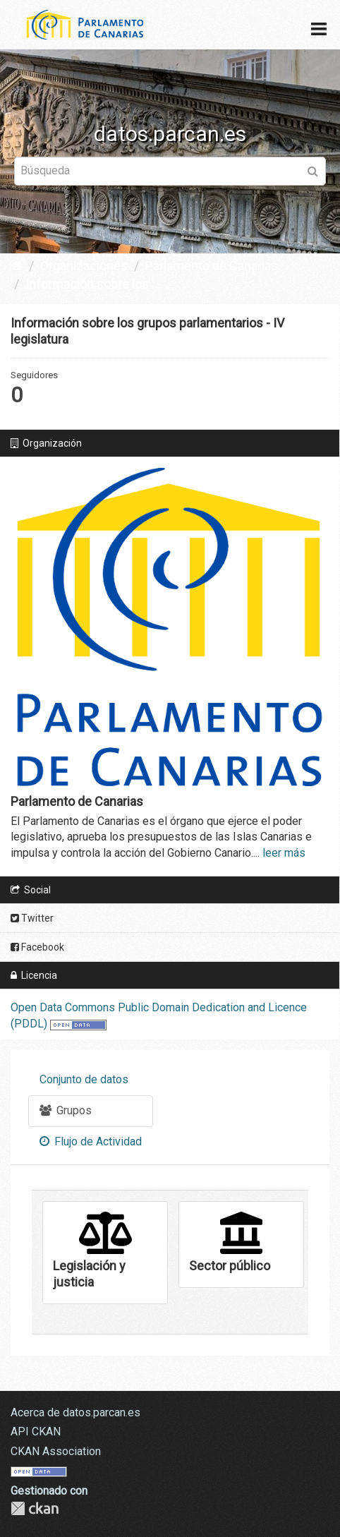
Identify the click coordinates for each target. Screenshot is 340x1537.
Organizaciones (84, 265)
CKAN (35, 1508)
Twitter (32, 918)
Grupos (66, 1110)
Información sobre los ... (92, 284)
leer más (283, 853)
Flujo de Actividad (91, 1141)
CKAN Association (56, 1451)
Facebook (37, 947)
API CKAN (36, 1431)
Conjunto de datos (84, 1079)
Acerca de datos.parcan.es (75, 1412)
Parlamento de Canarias (211, 265)
